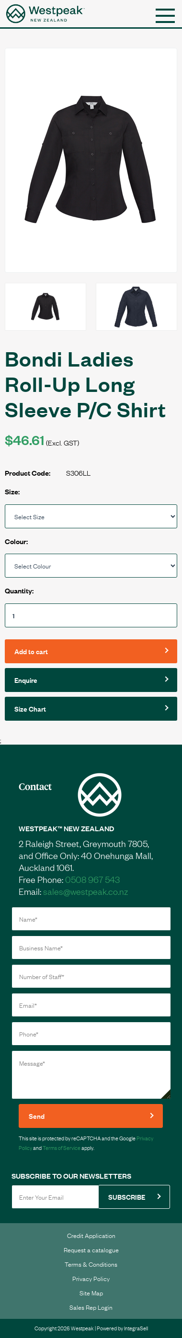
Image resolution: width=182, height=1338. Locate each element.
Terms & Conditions (91, 1264)
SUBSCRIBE (126, 1197)
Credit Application (91, 1235)
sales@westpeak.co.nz (85, 891)
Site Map (91, 1292)
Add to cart (31, 651)
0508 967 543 (92, 879)
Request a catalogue (91, 1249)
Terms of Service (61, 1147)
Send (37, 1116)
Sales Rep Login (91, 1307)
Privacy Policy (91, 1278)
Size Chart (30, 708)
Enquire (25, 680)
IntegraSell (136, 1328)
